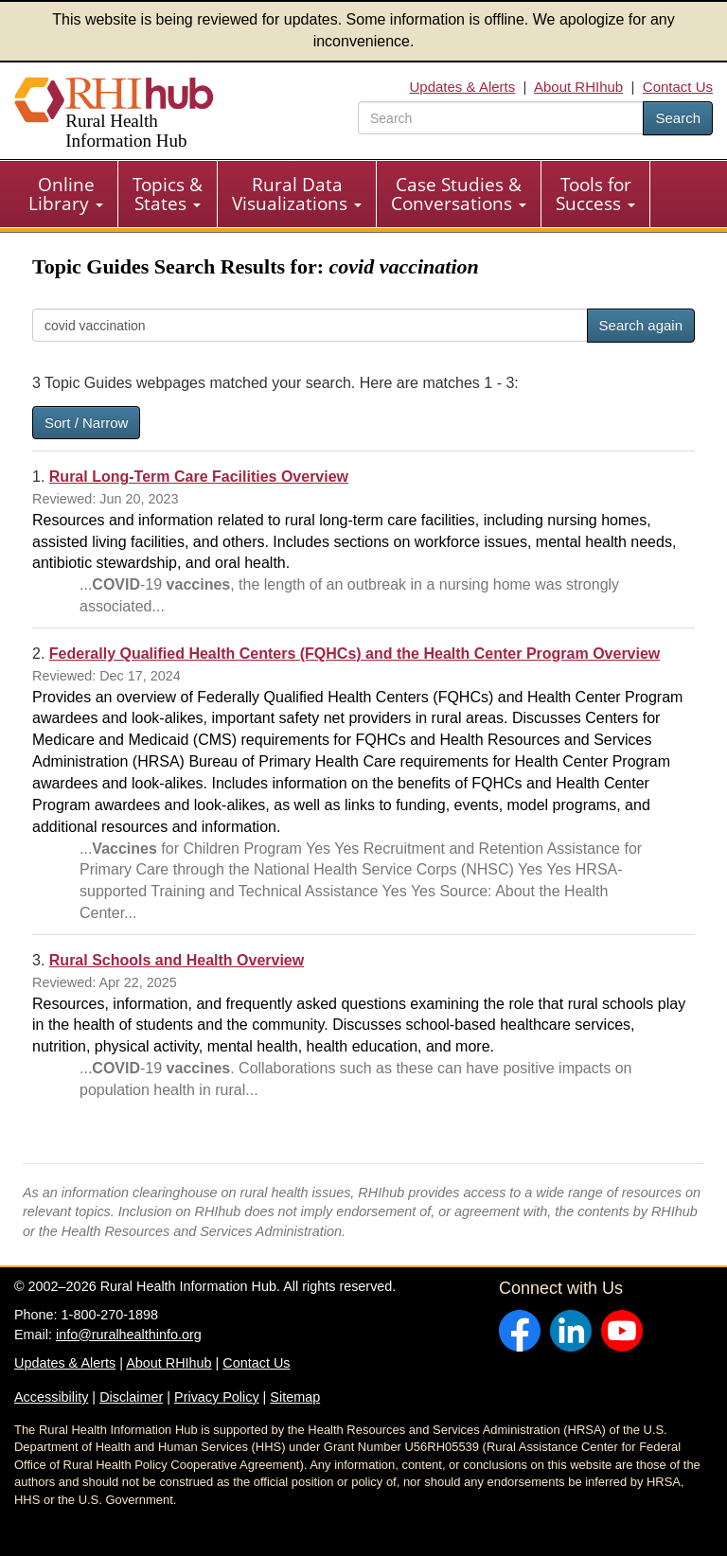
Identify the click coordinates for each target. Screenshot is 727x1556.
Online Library (65, 194)
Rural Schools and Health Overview (176, 960)
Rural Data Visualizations (297, 194)
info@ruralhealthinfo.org (129, 1334)
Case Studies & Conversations (458, 194)
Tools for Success (595, 194)
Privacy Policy (216, 1397)
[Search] (310, 325)
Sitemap (295, 1397)
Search (677, 118)
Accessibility (51, 1397)
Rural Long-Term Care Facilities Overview (198, 477)
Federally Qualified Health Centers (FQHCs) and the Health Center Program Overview (355, 653)
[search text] (501, 117)
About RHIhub (578, 87)
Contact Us (678, 87)
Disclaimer (131, 1397)
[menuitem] (66, 194)
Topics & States (168, 194)
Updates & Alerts (463, 87)
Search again (641, 325)
